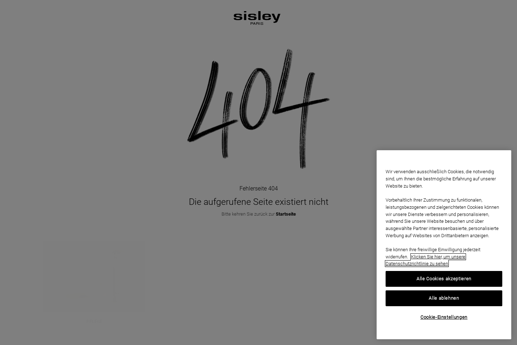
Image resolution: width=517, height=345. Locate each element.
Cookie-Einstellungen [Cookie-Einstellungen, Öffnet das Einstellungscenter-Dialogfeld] (443, 317)
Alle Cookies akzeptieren (443, 278)
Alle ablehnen (444, 298)
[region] (444, 244)
